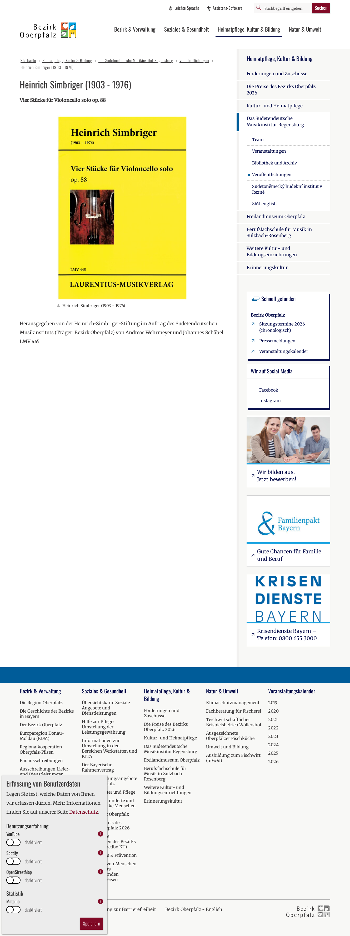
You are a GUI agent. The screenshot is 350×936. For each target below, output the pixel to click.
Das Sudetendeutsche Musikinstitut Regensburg (275, 122)
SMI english (264, 203)
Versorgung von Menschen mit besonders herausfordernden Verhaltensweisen (109, 871)
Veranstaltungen (269, 151)
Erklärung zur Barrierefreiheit (123, 909)
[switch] (13, 842)
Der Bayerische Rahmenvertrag (98, 767)
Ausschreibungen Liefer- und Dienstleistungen (45, 771)
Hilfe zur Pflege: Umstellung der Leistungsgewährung (104, 727)
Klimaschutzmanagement (232, 702)
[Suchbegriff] (282, 8)
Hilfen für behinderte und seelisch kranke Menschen (109, 803)
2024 (273, 744)
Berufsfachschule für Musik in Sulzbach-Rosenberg (279, 233)
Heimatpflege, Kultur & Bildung (249, 29)
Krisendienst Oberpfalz (105, 814)
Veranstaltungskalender (283, 351)
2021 (273, 719)
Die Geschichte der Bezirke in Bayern (47, 713)
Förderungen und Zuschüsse (277, 74)
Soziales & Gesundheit (186, 29)
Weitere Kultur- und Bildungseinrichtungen (272, 252)
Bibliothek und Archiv (274, 163)
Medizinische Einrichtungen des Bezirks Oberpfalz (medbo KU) (109, 841)
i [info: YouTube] (100, 833)
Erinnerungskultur (267, 268)
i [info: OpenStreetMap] (100, 871)
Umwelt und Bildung (227, 746)
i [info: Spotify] (100, 852)
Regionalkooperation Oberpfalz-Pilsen (41, 749)
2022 (273, 727)
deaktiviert (33, 842)
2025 (273, 753)
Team (258, 139)
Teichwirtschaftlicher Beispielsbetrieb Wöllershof (233, 722)
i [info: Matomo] (100, 901)
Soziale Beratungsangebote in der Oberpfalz (109, 781)
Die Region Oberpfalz (41, 702)
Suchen (321, 7)
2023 (273, 736)
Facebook (268, 390)
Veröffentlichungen (272, 174)
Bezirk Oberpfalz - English (193, 909)
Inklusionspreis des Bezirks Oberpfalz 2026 (106, 825)
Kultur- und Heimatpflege (275, 106)
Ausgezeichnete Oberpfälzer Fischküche (230, 735)
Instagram (270, 400)
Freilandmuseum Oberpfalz (276, 216)
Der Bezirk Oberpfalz (41, 724)
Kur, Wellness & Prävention (109, 855)
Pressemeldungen (277, 340)
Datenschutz (83, 812)
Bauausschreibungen (41, 760)
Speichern (91, 923)
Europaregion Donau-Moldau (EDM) (42, 735)
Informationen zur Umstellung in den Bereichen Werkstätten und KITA (109, 748)
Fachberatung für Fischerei (233, 711)
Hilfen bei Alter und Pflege (108, 792)
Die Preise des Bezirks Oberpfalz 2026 (281, 90)
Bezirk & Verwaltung (134, 29)
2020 (273, 711)
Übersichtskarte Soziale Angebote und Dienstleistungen (106, 708)
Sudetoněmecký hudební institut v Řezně (287, 189)
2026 (273, 761)
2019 (272, 702)
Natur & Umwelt (305, 29)
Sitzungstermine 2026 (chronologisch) (282, 327)
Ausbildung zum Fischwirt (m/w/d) (233, 758)
